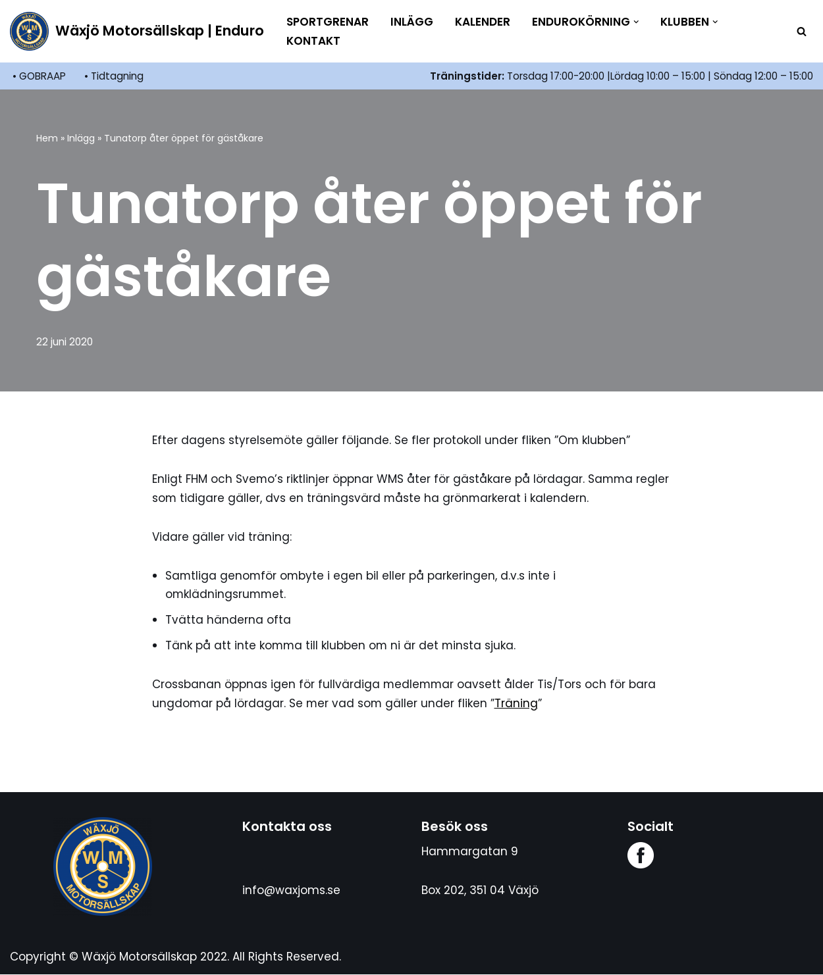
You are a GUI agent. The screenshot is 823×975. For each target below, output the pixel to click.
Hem (47, 138)
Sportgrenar (327, 22)
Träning (518, 703)
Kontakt (313, 41)
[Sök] (802, 31)
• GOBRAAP (39, 76)
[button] (636, 22)
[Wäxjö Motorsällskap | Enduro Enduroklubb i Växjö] (137, 31)
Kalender (482, 22)
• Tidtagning (114, 76)
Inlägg (411, 22)
